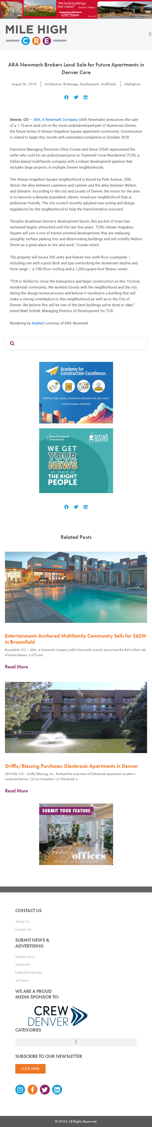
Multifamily (108, 84)
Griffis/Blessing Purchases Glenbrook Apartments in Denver (71, 766)
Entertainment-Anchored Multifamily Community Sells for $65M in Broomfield (75, 638)
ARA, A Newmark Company (55, 119)
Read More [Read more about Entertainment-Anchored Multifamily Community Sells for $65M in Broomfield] (16, 667)
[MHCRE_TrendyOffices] (76, 834)
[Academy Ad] (76, 392)
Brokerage (70, 84)
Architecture (53, 84)
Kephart (38, 323)
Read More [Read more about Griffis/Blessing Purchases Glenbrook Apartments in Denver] (16, 791)
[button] (66, 97)
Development (89, 84)
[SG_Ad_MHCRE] (76, 460)
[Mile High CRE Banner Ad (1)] (76, 9)
